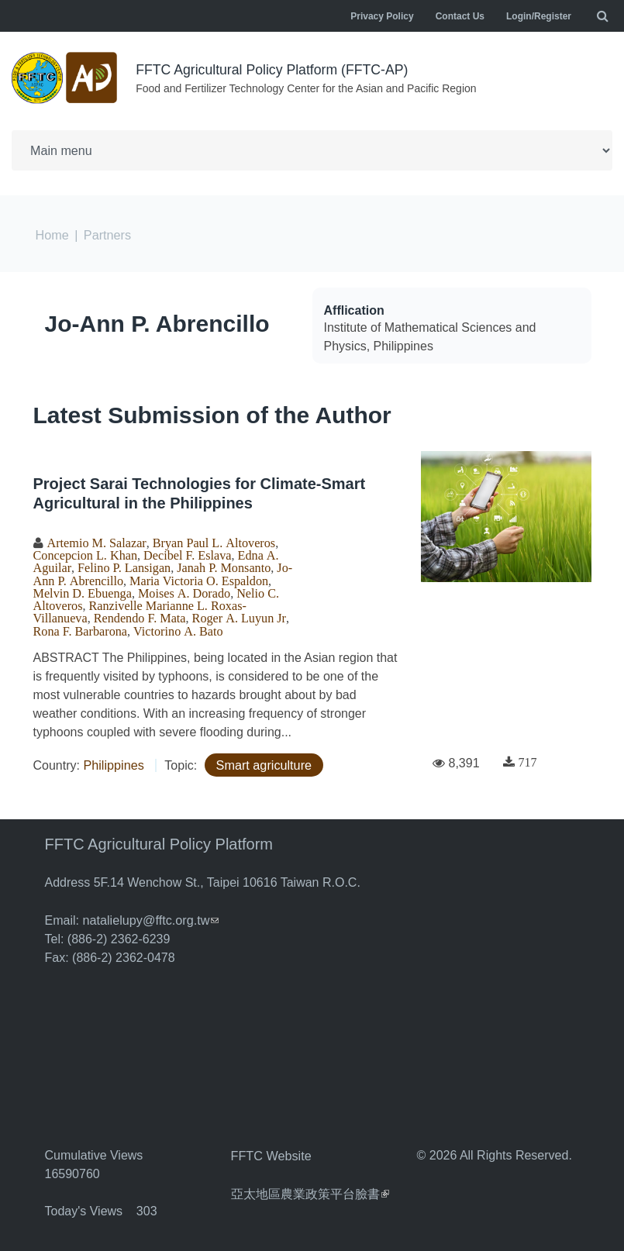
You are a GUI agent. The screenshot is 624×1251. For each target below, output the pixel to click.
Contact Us (460, 16)
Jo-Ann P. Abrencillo (157, 322)
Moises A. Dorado (182, 590)
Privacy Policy (381, 16)
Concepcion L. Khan (84, 553)
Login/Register (538, 16)
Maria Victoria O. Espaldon (197, 578)
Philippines (113, 761)
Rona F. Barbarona (79, 628)
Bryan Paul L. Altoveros (210, 541)
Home (52, 233)
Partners (106, 233)
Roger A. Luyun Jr (236, 615)
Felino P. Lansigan (123, 566)
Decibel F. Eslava (185, 553)
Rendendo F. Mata (138, 615)
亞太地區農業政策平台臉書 (310, 1188)
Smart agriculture (262, 761)
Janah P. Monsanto (220, 566)
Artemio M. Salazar (96, 541)
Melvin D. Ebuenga (82, 590)
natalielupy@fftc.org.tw (149, 916)
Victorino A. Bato (177, 628)
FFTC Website (271, 1151)
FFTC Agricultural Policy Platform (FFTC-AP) (274, 70)
